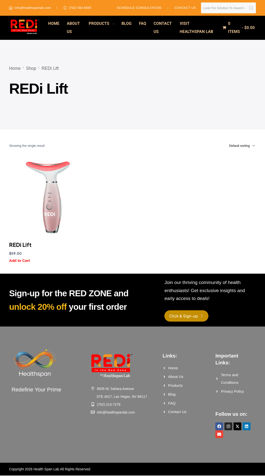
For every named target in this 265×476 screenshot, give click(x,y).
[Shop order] (235, 145)
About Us (73, 27)
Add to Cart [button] (19, 260)
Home (53, 23)
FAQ (142, 23)
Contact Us (162, 27)
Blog (127, 23)
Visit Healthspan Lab (196, 27)
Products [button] (99, 23)
